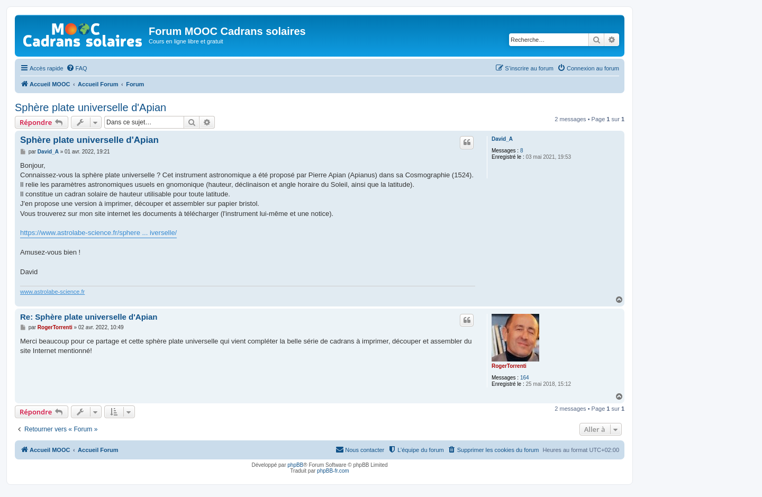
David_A (502, 139)
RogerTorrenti (509, 366)
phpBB (295, 465)
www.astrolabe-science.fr (52, 291)
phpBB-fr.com (333, 471)
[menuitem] (76, 68)
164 (524, 378)
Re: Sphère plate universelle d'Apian (88, 316)
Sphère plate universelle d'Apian (90, 107)
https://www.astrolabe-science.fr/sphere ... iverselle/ (98, 233)
